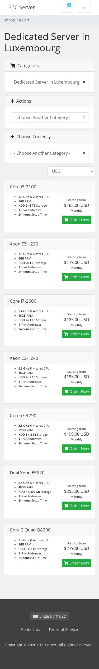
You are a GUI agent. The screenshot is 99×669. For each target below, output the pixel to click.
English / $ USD (49, 616)
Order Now (76, 219)
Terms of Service (63, 629)
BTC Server (21, 7)
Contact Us (30, 629)
